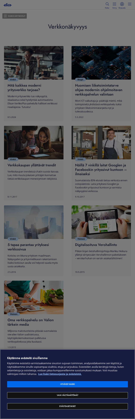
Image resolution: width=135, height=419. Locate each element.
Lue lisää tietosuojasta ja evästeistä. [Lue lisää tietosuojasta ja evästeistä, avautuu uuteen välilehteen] (60, 374)
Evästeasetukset (67, 406)
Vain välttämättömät (67, 395)
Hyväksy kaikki (67, 384)
